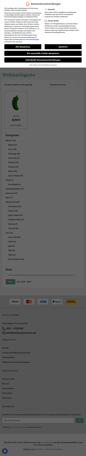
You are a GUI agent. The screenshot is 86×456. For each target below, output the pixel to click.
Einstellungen (34, 38)
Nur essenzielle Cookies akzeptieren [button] (43, 52)
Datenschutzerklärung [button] (44, 64)
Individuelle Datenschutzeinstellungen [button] (43, 59)
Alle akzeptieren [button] (23, 46)
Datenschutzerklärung (26, 36)
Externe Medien (52, 20)
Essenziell (50, 8)
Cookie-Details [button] (33, 64)
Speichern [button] (63, 46)
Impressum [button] (54, 64)
